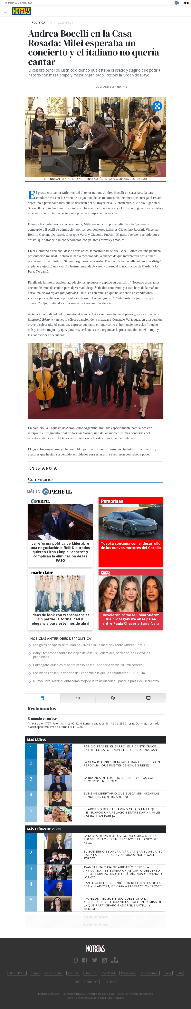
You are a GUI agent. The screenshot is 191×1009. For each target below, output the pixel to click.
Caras (35, 973)
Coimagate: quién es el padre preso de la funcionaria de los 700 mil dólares (87, 665)
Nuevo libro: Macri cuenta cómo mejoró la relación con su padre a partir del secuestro (96, 681)
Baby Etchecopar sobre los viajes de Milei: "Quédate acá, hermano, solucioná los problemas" (91, 655)
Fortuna (73, 973)
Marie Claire (53, 973)
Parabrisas (128, 973)
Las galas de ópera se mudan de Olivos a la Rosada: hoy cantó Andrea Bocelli (89, 645)
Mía (77, 982)
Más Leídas (36, 739)
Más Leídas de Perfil (44, 829)
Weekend (108, 973)
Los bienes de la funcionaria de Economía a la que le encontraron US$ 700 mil (89, 673)
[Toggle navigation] (6, 10)
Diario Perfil (17, 973)
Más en (49, 491)
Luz (179, 973)
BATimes (110, 982)
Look (168, 973)
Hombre (90, 973)
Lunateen (92, 982)
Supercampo (149, 973)
